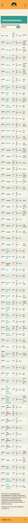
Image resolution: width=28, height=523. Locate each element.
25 (21, 50)
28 (21, 100)
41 (21, 219)
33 (21, 361)
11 (21, 162)
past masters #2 (8, 322)
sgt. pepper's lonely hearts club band (8, 390)
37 (21, 347)
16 (21, 175)
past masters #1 (8, 315)
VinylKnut (8, 519)
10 (21, 420)
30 (21, 156)
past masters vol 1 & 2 (8, 328)
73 (21, 296)
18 (21, 181)
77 (21, 283)
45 (21, 200)
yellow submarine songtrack (8, 486)
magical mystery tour (8, 309)
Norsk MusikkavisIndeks (11, 20)
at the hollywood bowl (8, 251)
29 (21, 93)
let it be (7, 276)
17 (21, 213)
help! (7, 269)
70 (21, 43)
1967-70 (8, 65)
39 (21, 87)
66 (21, 399)
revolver (8, 361)
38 (21, 340)
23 (21, 225)
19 (21, 232)
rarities (7, 340)
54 (21, 460)
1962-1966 (8, 43)
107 (21, 486)
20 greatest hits (8, 87)
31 (21, 381)
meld (2, 508)
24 (21, 434)
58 (21, 150)
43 (21, 206)
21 (21, 446)
